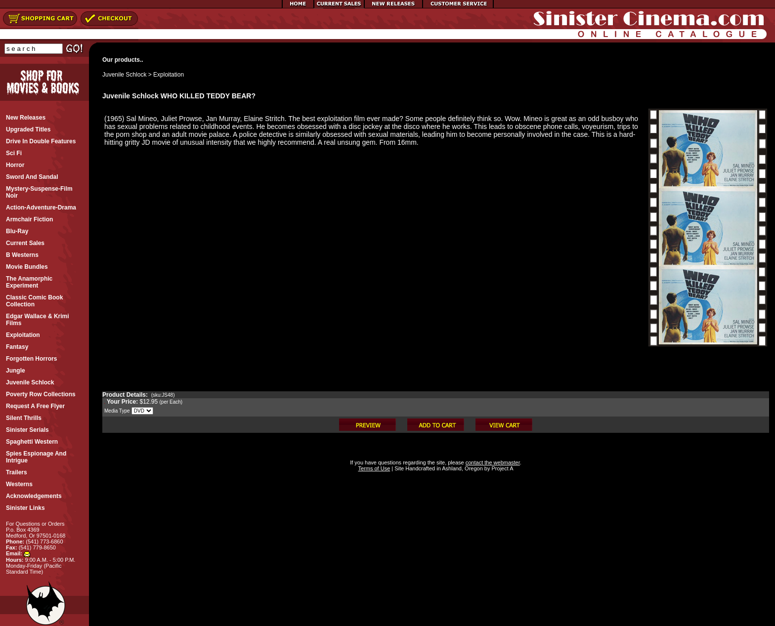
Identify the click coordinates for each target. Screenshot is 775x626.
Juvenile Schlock (124, 74)
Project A (501, 468)
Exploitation (168, 74)
